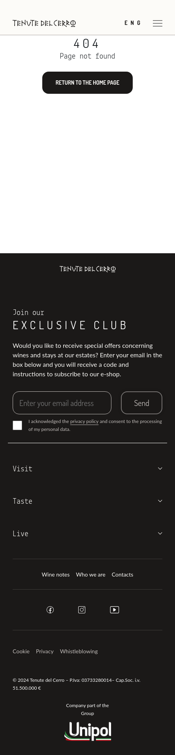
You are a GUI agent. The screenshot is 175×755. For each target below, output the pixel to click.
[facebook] (50, 610)
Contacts (123, 574)
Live (20, 534)
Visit (22, 469)
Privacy (45, 651)
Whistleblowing (79, 651)
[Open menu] (157, 23)
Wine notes (56, 574)
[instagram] (82, 610)
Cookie (21, 651)
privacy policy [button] (84, 421)
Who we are (90, 574)
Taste (22, 502)
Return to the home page (87, 82)
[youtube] (114, 610)
